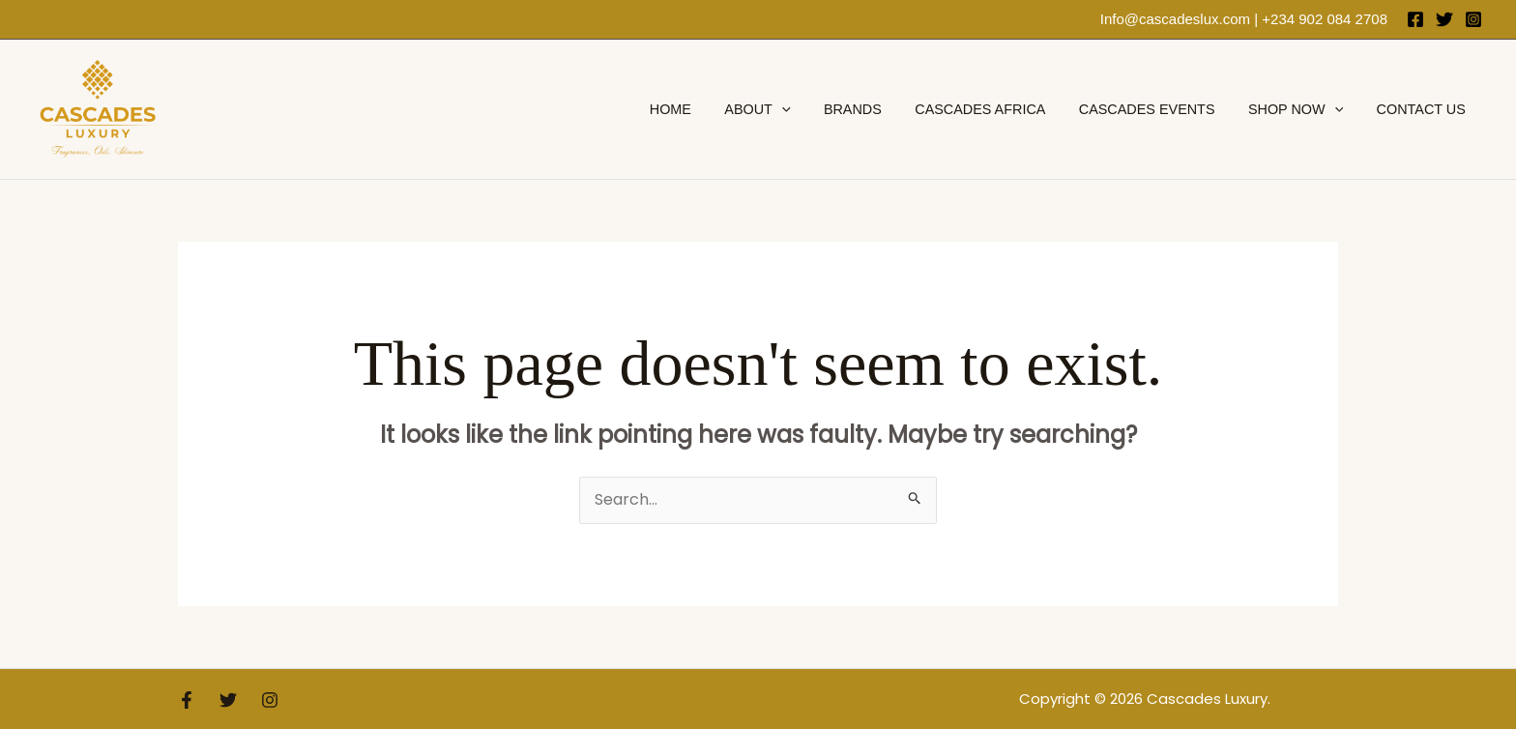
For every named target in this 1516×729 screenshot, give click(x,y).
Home (705, 109)
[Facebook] (1415, 19)
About (787, 109)
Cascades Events (1161, 109)
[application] (811, 109)
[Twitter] (1444, 19)
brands (877, 109)
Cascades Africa (999, 109)
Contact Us (1423, 109)
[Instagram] (1473, 19)
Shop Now (1303, 109)
